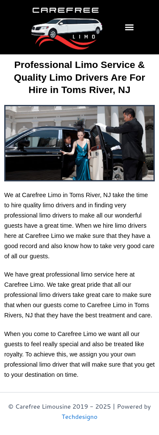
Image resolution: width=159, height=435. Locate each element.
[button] (129, 27)
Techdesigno (79, 416)
